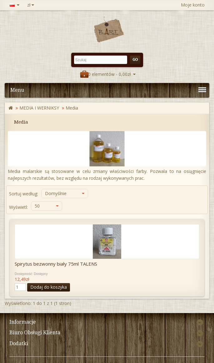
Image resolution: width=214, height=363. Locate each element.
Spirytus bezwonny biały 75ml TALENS (56, 264)
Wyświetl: (18, 207)
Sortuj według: (23, 194)
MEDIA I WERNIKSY (39, 108)
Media (72, 108)
